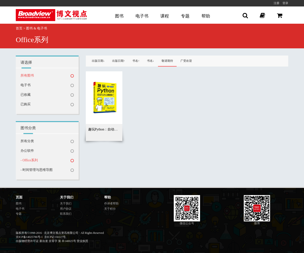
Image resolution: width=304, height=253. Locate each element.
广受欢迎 (186, 60)
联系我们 (65, 213)
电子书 (142, 16)
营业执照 (82, 241)
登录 (285, 3)
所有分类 (27, 141)
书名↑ (136, 60)
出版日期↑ (118, 60)
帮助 (205, 16)
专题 (185, 16)
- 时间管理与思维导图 (37, 170)
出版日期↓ (98, 60)
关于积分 (110, 208)
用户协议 (65, 208)
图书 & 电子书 (36, 28)
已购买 (26, 104)
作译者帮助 (111, 203)
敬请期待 (167, 60)
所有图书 (27, 75)
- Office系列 (29, 160)
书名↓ (150, 60)
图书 (119, 16)
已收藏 (26, 94)
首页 (19, 28)
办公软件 (27, 150)
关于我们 (65, 203)
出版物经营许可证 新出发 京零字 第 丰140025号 (46, 241)
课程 (164, 16)
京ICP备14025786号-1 (29, 237)
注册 (276, 3)
